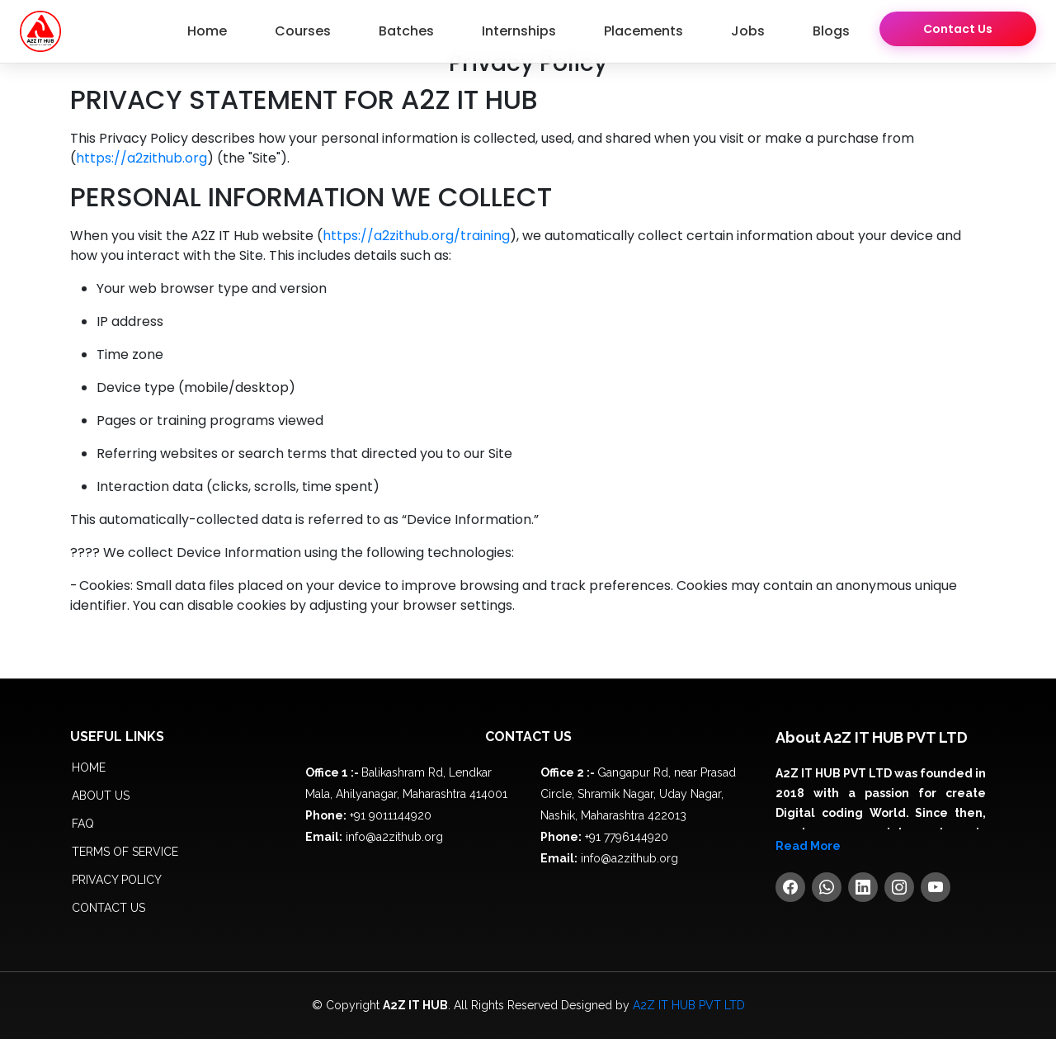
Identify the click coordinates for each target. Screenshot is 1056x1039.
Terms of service (125, 851)
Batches (406, 30)
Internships (519, 30)
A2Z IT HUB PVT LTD (689, 1005)
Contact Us (957, 29)
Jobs (748, 30)
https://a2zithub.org (141, 158)
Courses (303, 30)
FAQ (83, 823)
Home (207, 30)
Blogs (831, 30)
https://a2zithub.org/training (416, 235)
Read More (808, 845)
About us (101, 795)
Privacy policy (117, 880)
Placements (643, 30)
